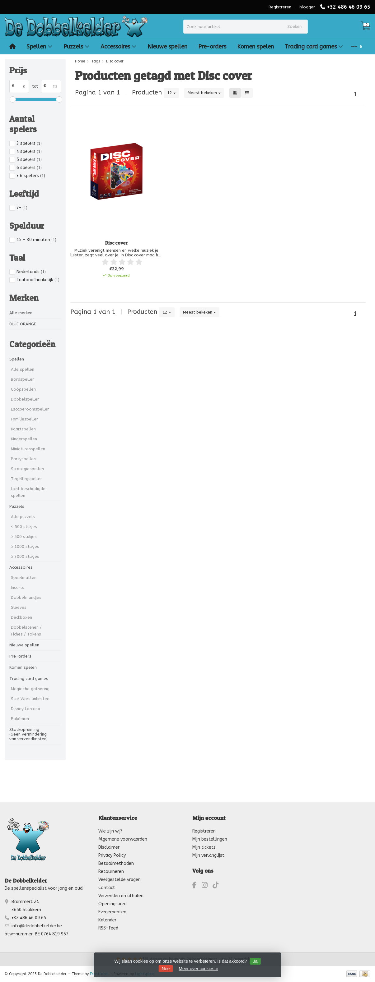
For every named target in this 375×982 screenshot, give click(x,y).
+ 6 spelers (30, 175)
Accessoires (119, 46)
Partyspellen (23, 459)
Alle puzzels (23, 516)
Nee (166, 968)
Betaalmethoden (116, 863)
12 (171, 92)
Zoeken (294, 26)
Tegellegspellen (27, 478)
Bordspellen (23, 379)
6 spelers (29, 167)
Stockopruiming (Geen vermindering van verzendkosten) (28, 734)
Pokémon (20, 718)
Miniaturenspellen (28, 449)
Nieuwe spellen (167, 46)
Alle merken (20, 312)
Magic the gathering (30, 688)
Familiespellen (25, 419)
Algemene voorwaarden (122, 839)
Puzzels (76, 46)
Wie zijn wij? (110, 831)
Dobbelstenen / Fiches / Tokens (26, 630)
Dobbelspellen (25, 399)
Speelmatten (23, 577)
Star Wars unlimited (30, 698)
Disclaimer (109, 847)
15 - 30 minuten (36, 239)
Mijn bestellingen (209, 839)
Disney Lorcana (25, 708)
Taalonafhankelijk (37, 279)
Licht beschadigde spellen (28, 492)
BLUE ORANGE (22, 324)
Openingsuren (112, 903)
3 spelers (29, 143)
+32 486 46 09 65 (348, 7)
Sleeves (18, 607)
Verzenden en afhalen (120, 895)
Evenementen (112, 912)
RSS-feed (108, 928)
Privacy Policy (112, 855)
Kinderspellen (24, 439)
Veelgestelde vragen (119, 879)
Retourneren (111, 871)
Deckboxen (21, 617)
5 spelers (29, 159)
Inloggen (307, 7)
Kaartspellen (23, 429)
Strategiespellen (27, 468)
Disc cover (116, 243)
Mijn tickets (204, 847)
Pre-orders (212, 46)
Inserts (17, 587)
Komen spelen (255, 46)
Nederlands (31, 271)
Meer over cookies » (198, 968)
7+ (21, 207)
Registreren (280, 7)
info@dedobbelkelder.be (37, 926)
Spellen (39, 46)
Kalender (107, 920)
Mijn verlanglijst (208, 855)
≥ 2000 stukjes (25, 556)
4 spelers (29, 151)
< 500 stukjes (24, 526)
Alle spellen (22, 369)
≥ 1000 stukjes (25, 546)
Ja (255, 961)
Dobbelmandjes (26, 597)
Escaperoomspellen (30, 409)
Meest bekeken (204, 92)
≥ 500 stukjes (24, 536)
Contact (106, 887)
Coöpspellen (23, 389)
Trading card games (314, 46)
